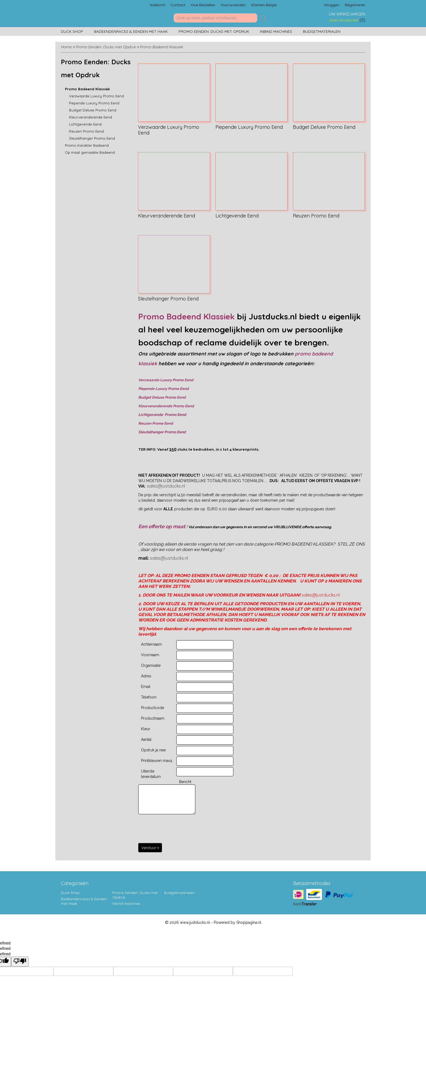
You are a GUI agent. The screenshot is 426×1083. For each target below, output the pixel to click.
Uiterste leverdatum (151, 774)
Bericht (185, 782)
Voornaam (150, 655)
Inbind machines (276, 31)
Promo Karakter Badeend (87, 145)
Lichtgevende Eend (85, 124)
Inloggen (331, 4)
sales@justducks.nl (166, 486)
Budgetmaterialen (321, 31)
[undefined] (20, 962)
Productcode (152, 708)
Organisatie (151, 665)
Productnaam (152, 718)
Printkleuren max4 (156, 760)
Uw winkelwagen (347, 14)
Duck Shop (72, 31)
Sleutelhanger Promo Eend (92, 138)
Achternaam (151, 644)
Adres (146, 676)
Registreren (355, 4)
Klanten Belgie (264, 4)
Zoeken (262, 18)
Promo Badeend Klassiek (161, 46)
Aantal (146, 739)
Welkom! (157, 4)
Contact (178, 4)
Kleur (145, 729)
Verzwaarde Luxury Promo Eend (96, 96)
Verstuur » (150, 847)
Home (66, 46)
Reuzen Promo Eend (86, 131)
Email (146, 686)
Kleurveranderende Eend (90, 117)
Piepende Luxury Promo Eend (94, 103)
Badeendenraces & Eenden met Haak (131, 31)
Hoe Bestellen (203, 4)
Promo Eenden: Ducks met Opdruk (213, 31)
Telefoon (148, 697)
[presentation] (179, 829)
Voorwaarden (233, 4)
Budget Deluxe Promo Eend (92, 110)
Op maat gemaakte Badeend (90, 152)
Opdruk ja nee (153, 750)
